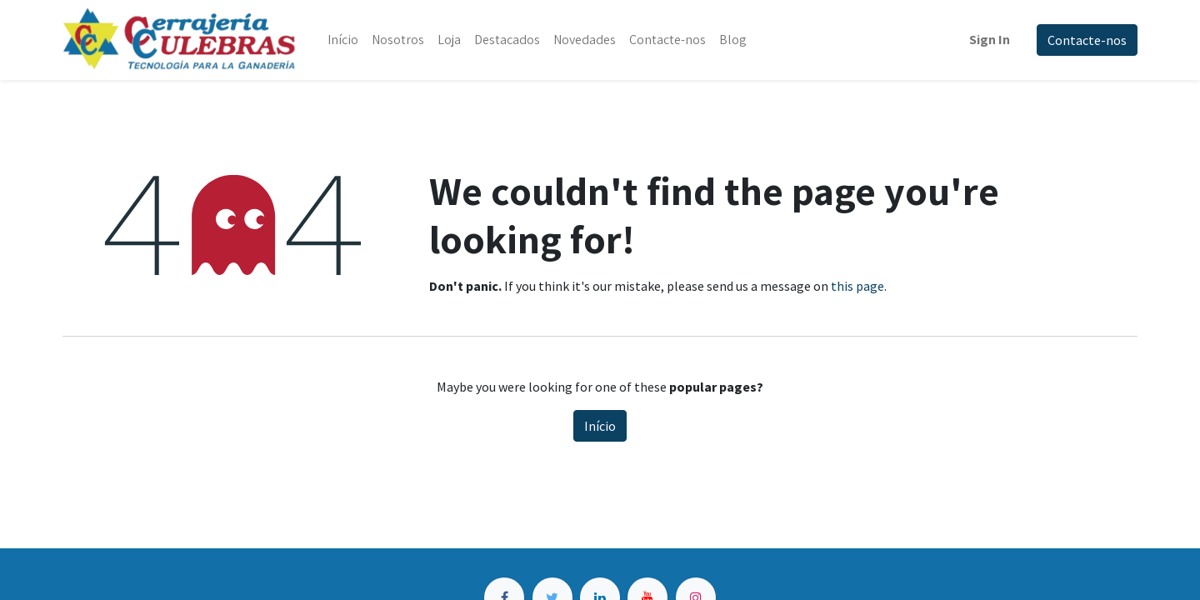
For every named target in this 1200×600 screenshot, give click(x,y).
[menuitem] (343, 40)
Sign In (989, 39)
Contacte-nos (1087, 40)
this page (857, 286)
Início (600, 426)
